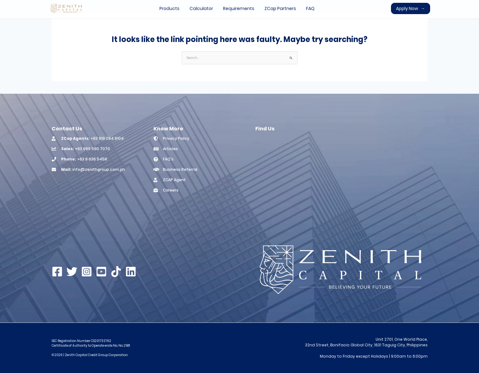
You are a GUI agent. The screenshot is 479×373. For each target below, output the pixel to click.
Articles (170, 148)
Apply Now (410, 8)
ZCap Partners (280, 8)
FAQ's (168, 159)
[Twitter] (71, 271)
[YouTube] (101, 271)
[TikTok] (116, 271)
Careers (171, 190)
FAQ (310, 8)
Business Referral (180, 169)
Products (169, 8)
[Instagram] (86, 271)
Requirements (238, 8)
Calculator (201, 8)
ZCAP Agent (174, 179)
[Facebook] (57, 271)
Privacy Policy (176, 138)
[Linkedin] (130, 271)
